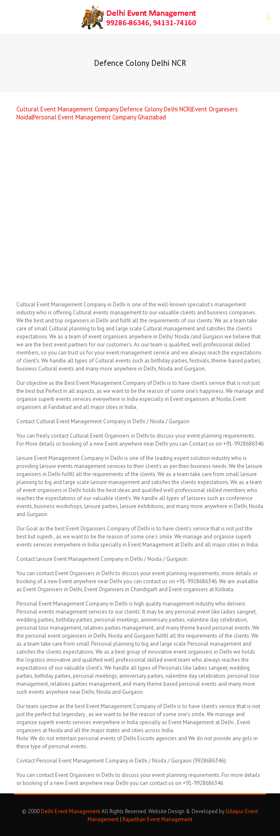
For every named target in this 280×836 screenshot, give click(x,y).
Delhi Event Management (70, 811)
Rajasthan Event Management (157, 819)
